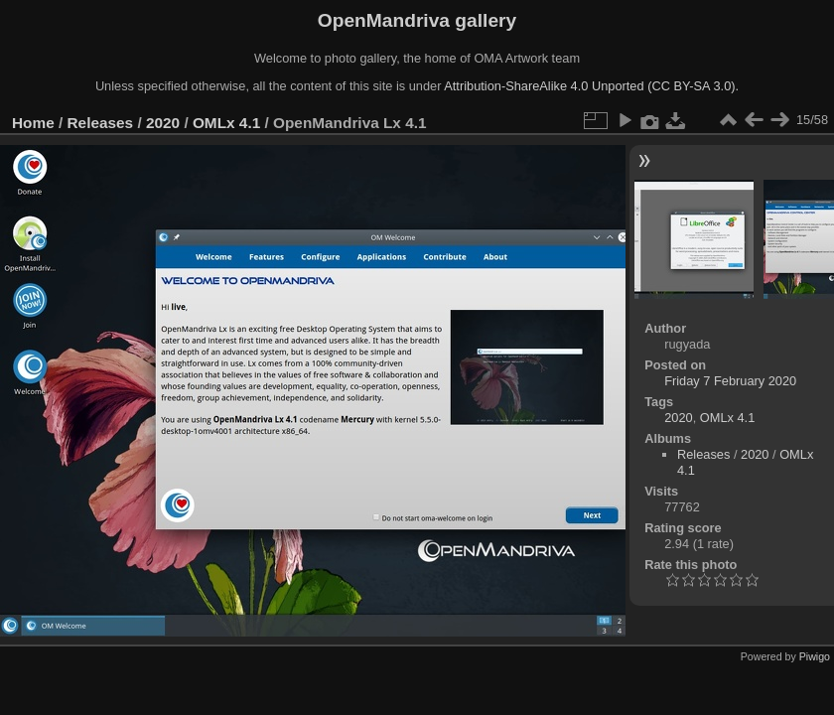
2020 (163, 122)
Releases (101, 122)
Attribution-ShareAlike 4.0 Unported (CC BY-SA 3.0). (591, 85)
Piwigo (814, 656)
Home (33, 122)
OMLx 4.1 (226, 122)
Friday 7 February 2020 (730, 380)
